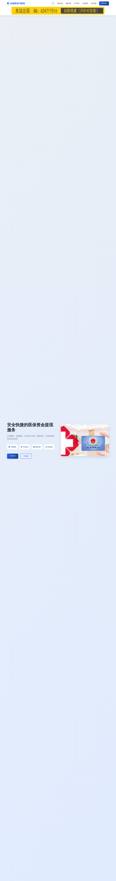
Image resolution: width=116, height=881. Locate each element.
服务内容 (60, 3)
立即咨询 (104, 3)
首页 (53, 3)
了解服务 (26, 456)
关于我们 (77, 3)
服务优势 (68, 3)
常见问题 (93, 3)
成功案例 (85, 3)
